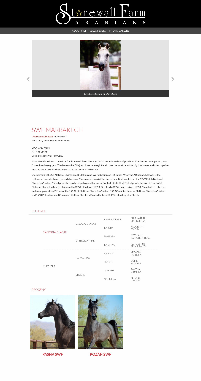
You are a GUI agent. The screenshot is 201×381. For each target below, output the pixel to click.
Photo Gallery (119, 30)
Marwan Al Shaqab (43, 136)
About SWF (79, 30)
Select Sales (98, 30)
